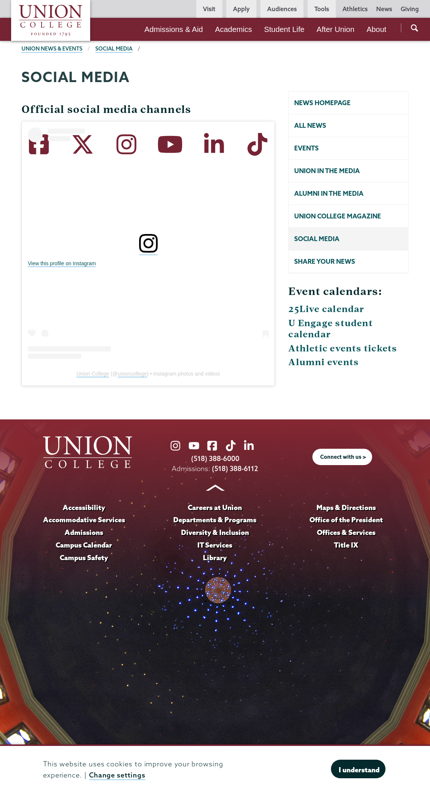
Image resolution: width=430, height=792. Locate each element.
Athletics (355, 9)
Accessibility (84, 507)
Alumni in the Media (329, 193)
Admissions (84, 532)
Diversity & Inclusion (215, 532)
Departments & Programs (214, 519)
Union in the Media (327, 171)
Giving (410, 9)
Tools (321, 9)
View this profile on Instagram (62, 263)
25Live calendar (326, 309)
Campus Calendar (84, 545)
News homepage (322, 103)
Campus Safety (84, 557)
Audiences (282, 9)
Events (306, 148)
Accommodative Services (84, 519)
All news (310, 125)
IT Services (214, 545)
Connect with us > (343, 457)
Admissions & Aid (173, 29)
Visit (209, 9)
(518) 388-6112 (235, 468)
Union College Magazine (337, 216)
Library (215, 557)
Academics (233, 29)
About (376, 29)
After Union (335, 29)
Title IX (346, 545)
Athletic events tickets (342, 348)
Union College (92, 374)
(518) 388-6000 (215, 458)
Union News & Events (52, 48)
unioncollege (132, 374)
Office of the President (346, 519)
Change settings (117, 775)
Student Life (284, 29)
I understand (359, 769)
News (384, 9)
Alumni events (323, 362)
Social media (113, 48)
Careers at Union (215, 507)
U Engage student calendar (330, 329)
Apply (241, 9)
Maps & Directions (346, 507)
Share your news (324, 261)
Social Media (316, 239)
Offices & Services (346, 532)
